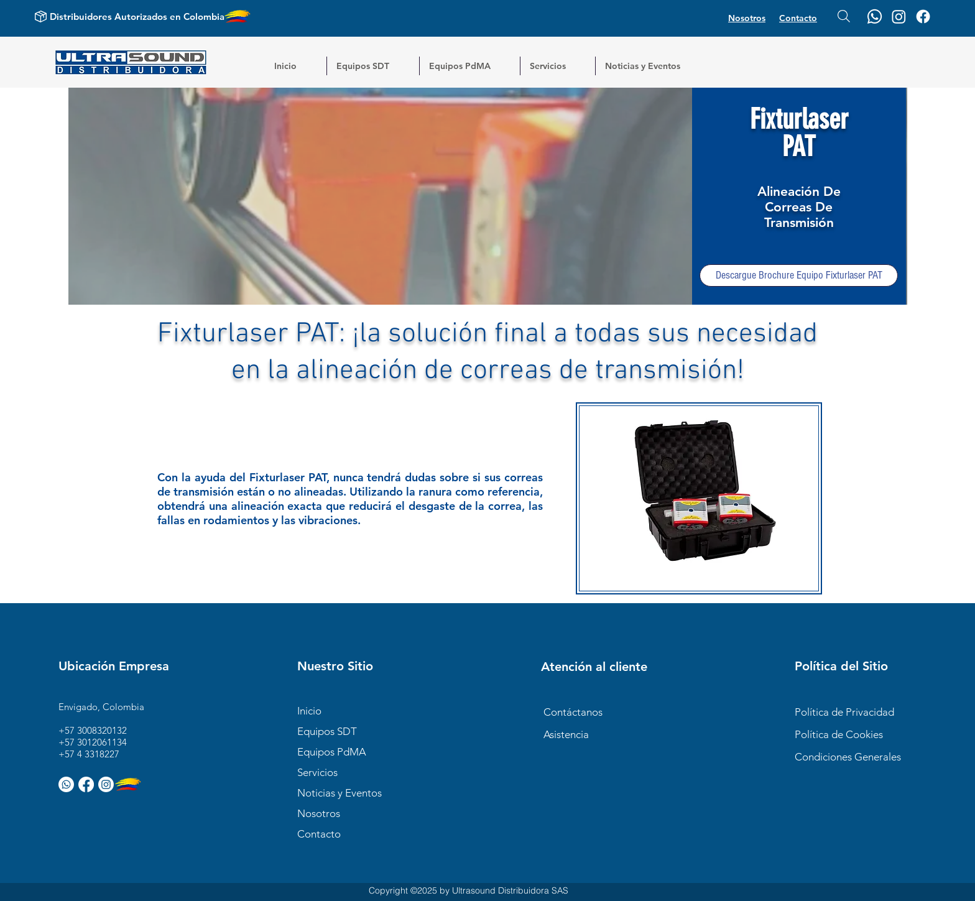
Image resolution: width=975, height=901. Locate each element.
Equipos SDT (327, 731)
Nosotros (318, 813)
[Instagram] (899, 16)
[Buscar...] (844, 16)
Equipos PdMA (331, 752)
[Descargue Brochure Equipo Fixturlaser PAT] (799, 275)
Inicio (309, 711)
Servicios (317, 772)
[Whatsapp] (875, 16)
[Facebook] (923, 16)
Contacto (319, 834)
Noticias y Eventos (339, 793)
